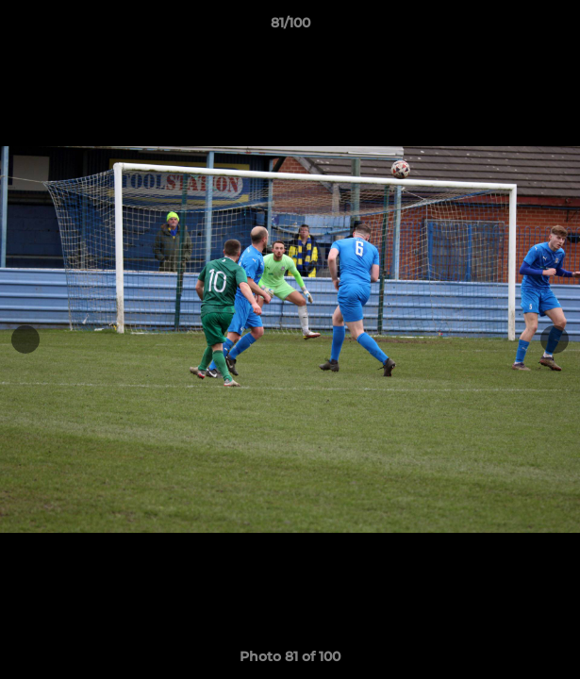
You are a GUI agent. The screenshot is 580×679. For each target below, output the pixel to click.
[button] (557, 27)
